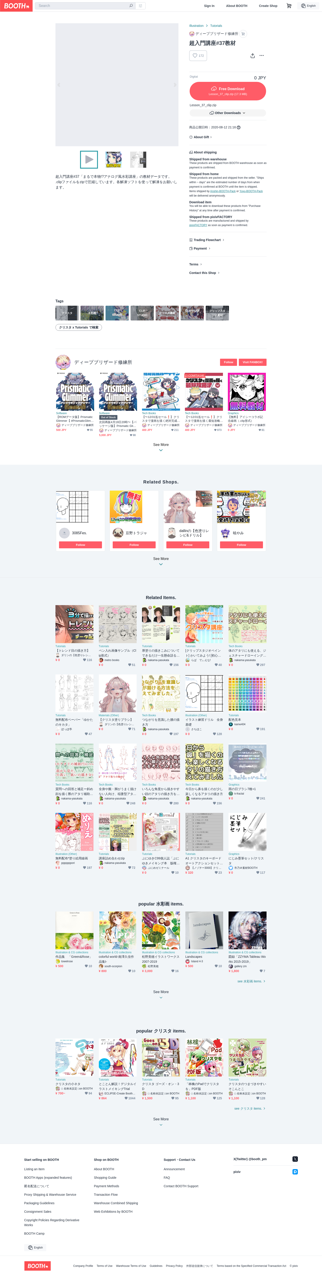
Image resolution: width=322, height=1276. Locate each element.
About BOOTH (236, 5)
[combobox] (85, 5)
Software (61, 413)
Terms (193, 264)
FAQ (167, 1177)
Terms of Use (104, 1266)
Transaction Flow (106, 1194)
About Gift (201, 137)
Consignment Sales (37, 1211)
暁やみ (238, 533)
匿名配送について (36, 1186)
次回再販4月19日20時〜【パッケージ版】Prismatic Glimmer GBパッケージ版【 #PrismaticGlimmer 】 (117, 424)
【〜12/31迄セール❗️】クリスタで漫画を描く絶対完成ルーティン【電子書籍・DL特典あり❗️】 (160, 419)
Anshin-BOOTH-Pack (223, 191)
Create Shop (268, 5)
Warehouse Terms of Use (131, 1266)
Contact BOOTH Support (181, 1186)
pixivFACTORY (198, 225)
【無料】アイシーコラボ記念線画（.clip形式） (245, 418)
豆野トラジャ (136, 533)
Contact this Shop (202, 273)
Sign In (209, 5)
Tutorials (216, 26)
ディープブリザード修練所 (103, 362)
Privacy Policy (174, 1266)
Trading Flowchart (207, 240)
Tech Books (149, 413)
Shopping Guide (105, 1177)
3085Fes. (79, 533)
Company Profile (83, 1266)
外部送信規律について (199, 1266)
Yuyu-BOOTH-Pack (251, 191)
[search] (131, 6)
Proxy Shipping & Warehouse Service (50, 1194)
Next (174, 84)
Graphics (233, 413)
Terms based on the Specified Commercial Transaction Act (251, 1266)
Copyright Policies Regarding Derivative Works (51, 1222)
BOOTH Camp (34, 1233)
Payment (200, 248)
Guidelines (156, 1266)
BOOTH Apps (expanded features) (48, 1177)
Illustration (196, 26)
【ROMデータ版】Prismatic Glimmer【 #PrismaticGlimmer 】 (74, 419)
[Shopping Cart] (289, 6)
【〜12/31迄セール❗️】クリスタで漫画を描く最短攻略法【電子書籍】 (203, 419)
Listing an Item (34, 1169)
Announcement (174, 1169)
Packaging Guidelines (39, 1203)
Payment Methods (106, 1186)
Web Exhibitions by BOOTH (113, 1211)
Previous (59, 84)
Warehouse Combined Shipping (116, 1203)
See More (161, 562)
